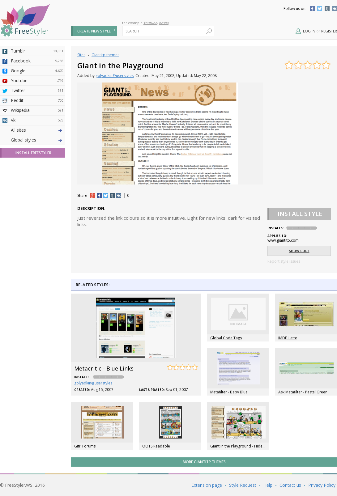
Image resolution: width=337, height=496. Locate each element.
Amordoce (37, 150)
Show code (299, 251)
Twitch (37, 229)
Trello (37, 209)
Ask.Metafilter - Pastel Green (302, 392)
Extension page (206, 485)
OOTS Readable (156, 446)
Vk (37, 120)
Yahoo (37, 169)
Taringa (37, 179)
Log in (309, 31)
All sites (18, 239)
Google (37, 70)
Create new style (94, 31)
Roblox (37, 189)
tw (105, 195)
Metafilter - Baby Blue (229, 392)
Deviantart (37, 130)
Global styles (23, 249)
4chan (37, 140)
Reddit (37, 100)
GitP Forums (85, 446)
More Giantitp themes (204, 461)
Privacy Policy (321, 485)
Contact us (290, 485)
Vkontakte (334, 8)
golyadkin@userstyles (115, 75)
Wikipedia (37, 110)
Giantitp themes (105, 54)
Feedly (37, 219)
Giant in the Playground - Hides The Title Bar (248, 446)
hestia (163, 22)
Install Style (300, 214)
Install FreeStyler (33, 261)
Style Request (242, 485)
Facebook (312, 8)
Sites (81, 54)
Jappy (37, 199)
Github (37, 159)
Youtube (150, 22)
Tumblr (327, 8)
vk (118, 195)
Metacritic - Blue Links (104, 368)
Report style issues (283, 261)
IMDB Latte (287, 338)
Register (329, 31)
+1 (92, 195)
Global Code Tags (226, 338)
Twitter (319, 8)
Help (267, 485)
